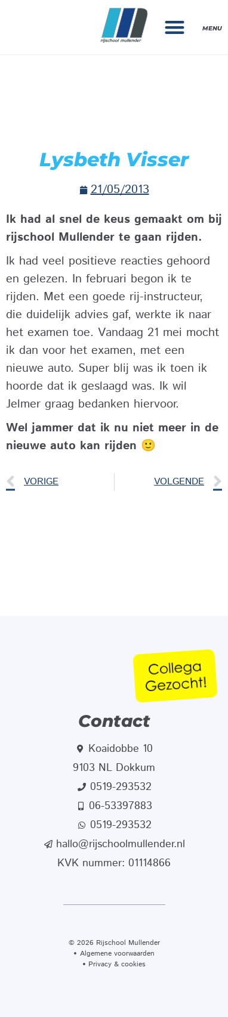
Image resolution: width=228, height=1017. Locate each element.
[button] (175, 27)
